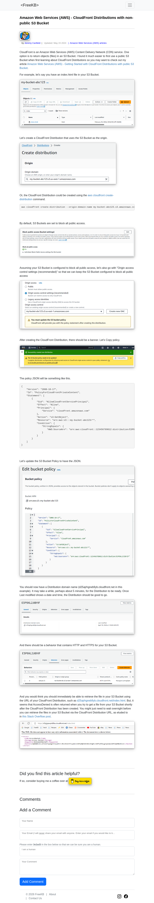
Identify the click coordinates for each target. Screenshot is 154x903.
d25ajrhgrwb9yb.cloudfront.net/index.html (101, 700)
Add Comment (33, 881)
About (52, 894)
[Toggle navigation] (130, 5)
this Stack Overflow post (36, 716)
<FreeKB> (29, 5)
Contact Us (35, 898)
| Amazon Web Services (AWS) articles (86, 43)
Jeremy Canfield (32, 43)
